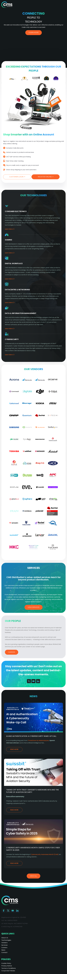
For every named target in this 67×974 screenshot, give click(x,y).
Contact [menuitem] (4, 952)
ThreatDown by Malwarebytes (38, 740)
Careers (11, 652)
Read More (14, 749)
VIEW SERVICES (33, 607)
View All (33, 876)
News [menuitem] (3, 950)
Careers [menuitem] (4, 948)
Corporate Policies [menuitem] (8, 971)
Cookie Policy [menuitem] (6, 963)
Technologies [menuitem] (6, 940)
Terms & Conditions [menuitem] (8, 968)
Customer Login (17, 177)
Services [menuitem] (4, 945)
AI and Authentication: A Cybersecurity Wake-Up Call (31, 736)
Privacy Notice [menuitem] (6, 966)
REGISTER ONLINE (45, 177)
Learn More (33, 32)
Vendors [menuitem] (4, 943)
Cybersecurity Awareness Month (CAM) (44, 854)
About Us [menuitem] (4, 938)
